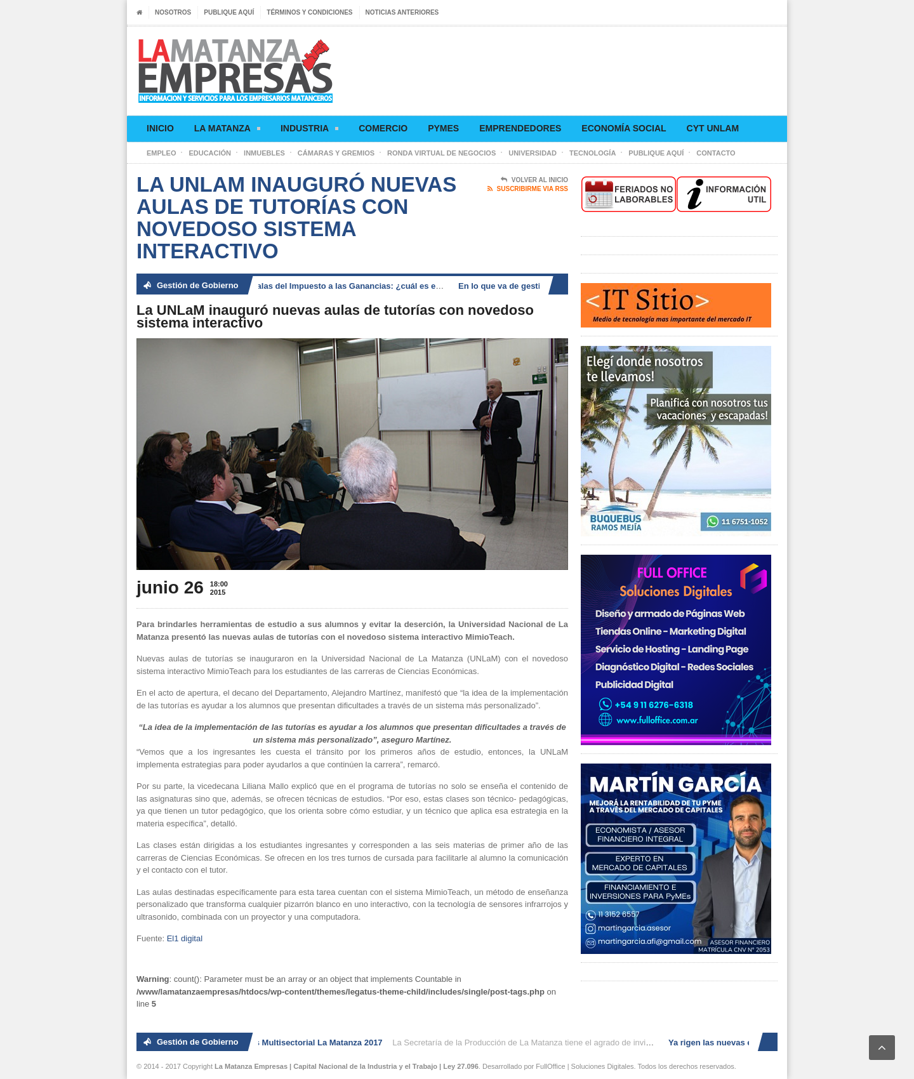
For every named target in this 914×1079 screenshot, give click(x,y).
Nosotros (173, 12)
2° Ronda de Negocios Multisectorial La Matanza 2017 (280, 1042)
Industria (309, 130)
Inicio (160, 128)
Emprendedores (520, 128)
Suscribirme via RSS (527, 189)
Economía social (623, 128)
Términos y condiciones (309, 12)
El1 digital (184, 938)
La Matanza (227, 130)
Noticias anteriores (402, 12)
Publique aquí (229, 12)
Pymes (443, 128)
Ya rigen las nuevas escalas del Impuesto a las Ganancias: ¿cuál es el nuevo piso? (329, 286)
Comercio (383, 128)
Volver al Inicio (534, 180)
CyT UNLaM (713, 128)
